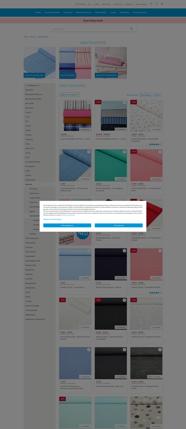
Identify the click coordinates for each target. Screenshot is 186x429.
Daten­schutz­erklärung (68, 215)
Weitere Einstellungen (52, 219)
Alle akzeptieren (67, 225)
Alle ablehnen (119, 225)
